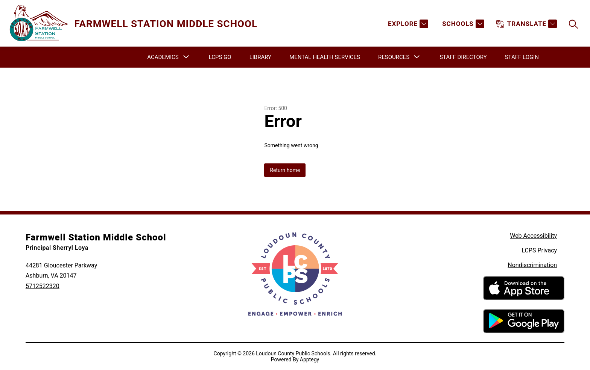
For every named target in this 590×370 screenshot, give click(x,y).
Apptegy (309, 359)
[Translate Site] (526, 24)
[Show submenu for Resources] (393, 57)
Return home (285, 170)
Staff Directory (463, 57)
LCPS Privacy (539, 250)
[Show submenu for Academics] (162, 57)
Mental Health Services (324, 57)
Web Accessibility (533, 235)
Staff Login (522, 57)
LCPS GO (220, 57)
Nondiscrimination (532, 265)
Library (260, 57)
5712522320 (42, 286)
